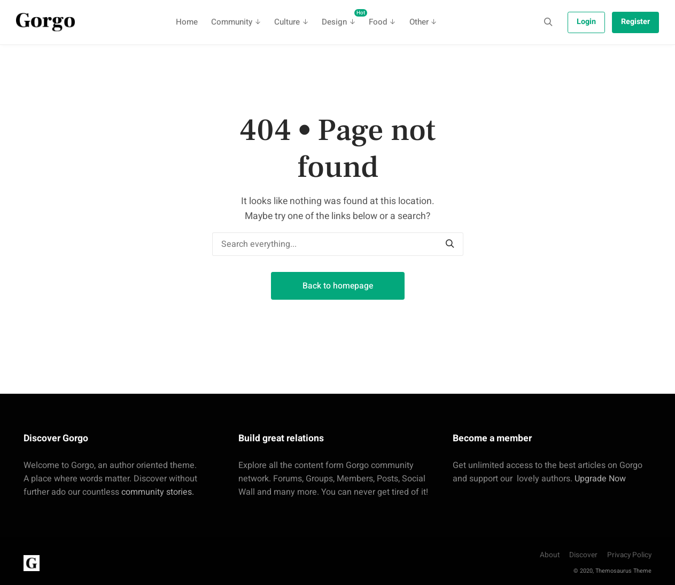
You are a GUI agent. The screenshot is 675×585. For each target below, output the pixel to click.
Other (419, 22)
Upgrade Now (600, 478)
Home (187, 22)
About (550, 555)
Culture (287, 22)
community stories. (157, 492)
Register (635, 21)
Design (342, 18)
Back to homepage (337, 285)
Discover (583, 555)
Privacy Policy (629, 555)
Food (378, 22)
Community (231, 22)
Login (586, 21)
